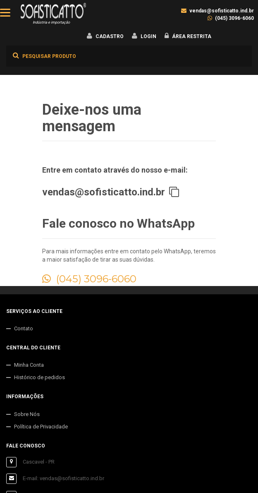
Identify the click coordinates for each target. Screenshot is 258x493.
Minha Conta (29, 365)
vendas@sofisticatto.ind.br (221, 11)
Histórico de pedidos (39, 377)
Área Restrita (191, 36)
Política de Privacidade (41, 426)
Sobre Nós (27, 414)
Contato (23, 328)
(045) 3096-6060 (234, 18)
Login (148, 36)
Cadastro (110, 36)
